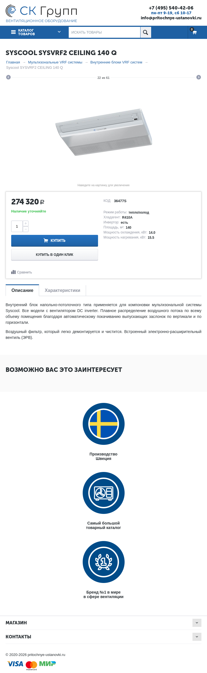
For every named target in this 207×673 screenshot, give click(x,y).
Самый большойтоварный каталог (103, 525)
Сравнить (24, 272)
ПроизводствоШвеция (104, 456)
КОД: (107, 201)
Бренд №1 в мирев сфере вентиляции (103, 594)
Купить (58, 240)
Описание (22, 290)
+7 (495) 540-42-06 (171, 8)
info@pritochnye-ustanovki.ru (171, 17)
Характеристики (62, 290)
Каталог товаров (26, 32)
